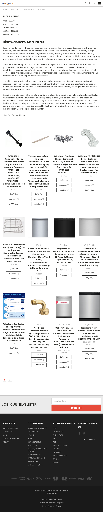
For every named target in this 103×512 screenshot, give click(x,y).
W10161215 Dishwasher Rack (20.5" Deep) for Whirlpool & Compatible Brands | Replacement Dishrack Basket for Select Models (14, 253)
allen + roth (58, 435)
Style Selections (60, 445)
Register (15, 438)
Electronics (33, 432)
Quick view (14, 194)
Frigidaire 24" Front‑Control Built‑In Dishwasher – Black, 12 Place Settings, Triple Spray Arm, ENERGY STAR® (64, 255)
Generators (33, 461)
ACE (54, 442)
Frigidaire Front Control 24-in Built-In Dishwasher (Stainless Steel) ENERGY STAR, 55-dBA (89, 333)
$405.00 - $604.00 (10, 27)
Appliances (32, 445)
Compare (13, 199)
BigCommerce (56, 499)
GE (54, 438)
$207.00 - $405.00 (10, 24)
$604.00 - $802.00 (10, 31)
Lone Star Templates (56, 503)
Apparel (31, 435)
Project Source (60, 456)
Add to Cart (13, 204)
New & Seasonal (34, 442)
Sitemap (6, 442)
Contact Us (8, 432)
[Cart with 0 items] (94, 3)
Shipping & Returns (10, 428)
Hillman (56, 449)
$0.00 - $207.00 (9, 21)
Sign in (6, 438)
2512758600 (89, 439)
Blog (5, 435)
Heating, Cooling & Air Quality (37, 450)
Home (30, 438)
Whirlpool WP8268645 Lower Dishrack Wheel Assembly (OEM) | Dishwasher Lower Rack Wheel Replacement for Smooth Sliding (89, 164)
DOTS (55, 428)
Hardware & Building (36, 458)
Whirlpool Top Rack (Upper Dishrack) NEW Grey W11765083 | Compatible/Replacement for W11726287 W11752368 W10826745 (66, 164)
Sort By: (7, 115)
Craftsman (58, 432)
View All (56, 462)
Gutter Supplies (34, 454)
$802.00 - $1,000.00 (11, 34)
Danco (56, 459)
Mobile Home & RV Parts (37, 428)
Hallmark (57, 452)
